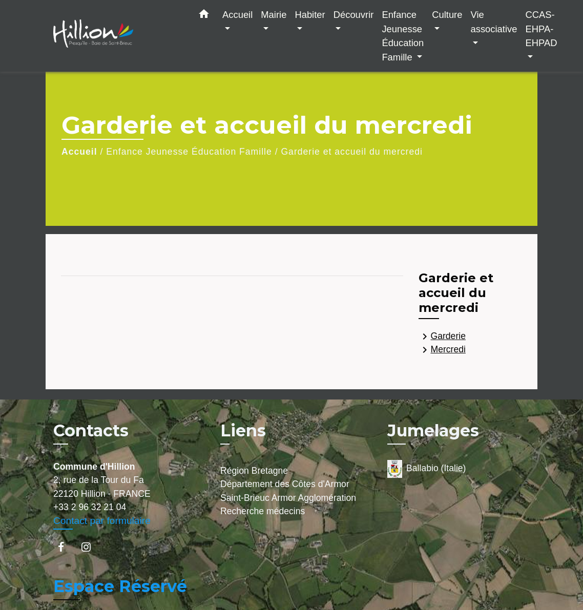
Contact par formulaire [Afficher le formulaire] (102, 520)
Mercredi (442, 350)
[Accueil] (117, 36)
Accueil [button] (237, 14)
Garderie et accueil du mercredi (351, 151)
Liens (243, 430)
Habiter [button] (310, 14)
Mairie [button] (273, 14)
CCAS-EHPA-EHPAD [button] (541, 28)
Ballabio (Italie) (426, 469)
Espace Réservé (120, 586)
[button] (204, 16)
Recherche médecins (262, 511)
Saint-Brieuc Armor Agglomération (288, 498)
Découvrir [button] (354, 14)
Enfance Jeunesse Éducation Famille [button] (403, 35)
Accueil (79, 151)
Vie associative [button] (493, 21)
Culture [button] (447, 14)
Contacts (91, 430)
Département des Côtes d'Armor (284, 484)
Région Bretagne (254, 471)
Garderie (442, 336)
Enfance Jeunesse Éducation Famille (189, 151)
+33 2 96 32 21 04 (89, 507)
